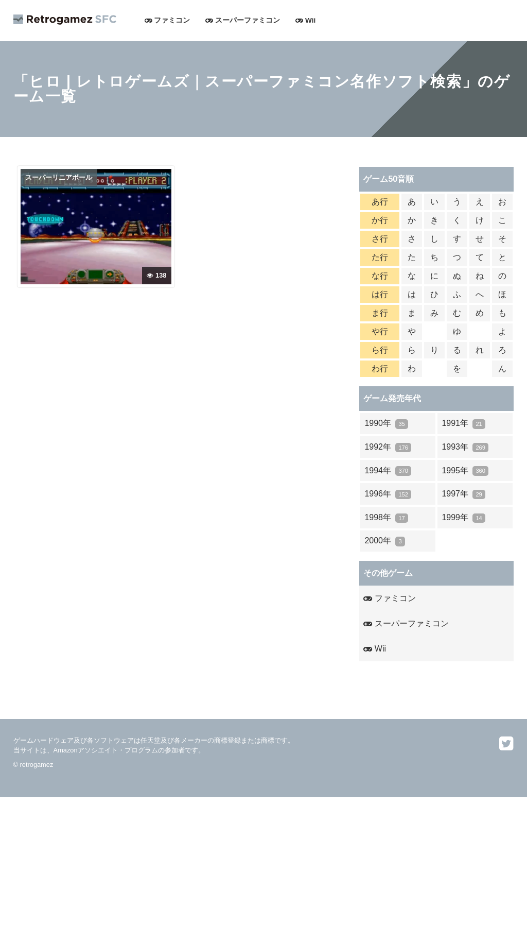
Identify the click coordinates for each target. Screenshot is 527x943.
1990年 (386, 423)
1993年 (465, 447)
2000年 (384, 541)
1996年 (387, 494)
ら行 (380, 350)
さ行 (380, 238)
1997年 (463, 494)
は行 (380, 294)
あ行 (380, 201)
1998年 (386, 518)
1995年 (465, 471)
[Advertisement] (263, 869)
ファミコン (167, 20)
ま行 (380, 312)
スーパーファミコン (242, 20)
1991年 (463, 423)
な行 (380, 275)
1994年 (387, 471)
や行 (380, 331)
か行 (380, 220)
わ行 (380, 368)
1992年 (387, 447)
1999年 (463, 518)
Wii (305, 20)
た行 (380, 257)
